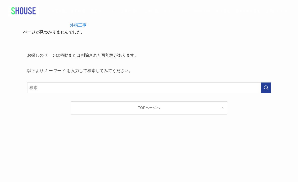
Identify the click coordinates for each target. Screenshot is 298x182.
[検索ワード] (149, 87)
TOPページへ (149, 108)
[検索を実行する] (266, 87)
